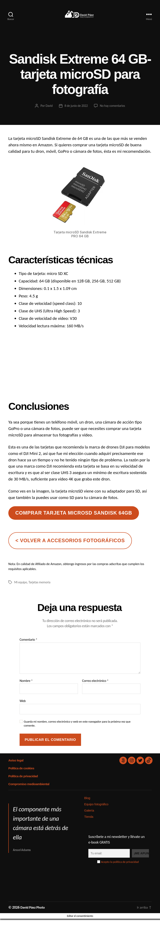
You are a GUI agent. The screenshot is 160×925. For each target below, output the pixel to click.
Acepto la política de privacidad (120, 868)
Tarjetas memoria (40, 588)
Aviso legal (15, 766)
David (48, 112)
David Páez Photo (33, 913)
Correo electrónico (95, 687)
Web (23, 707)
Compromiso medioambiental (28, 790)
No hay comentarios (113, 112)
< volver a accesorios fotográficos (70, 546)
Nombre (26, 687)
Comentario (28, 646)
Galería (89, 816)
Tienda (88, 823)
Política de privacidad (23, 782)
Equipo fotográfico (96, 810)
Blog (87, 804)
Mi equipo (21, 588)
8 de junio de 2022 (76, 112)
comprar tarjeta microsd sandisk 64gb (73, 519)
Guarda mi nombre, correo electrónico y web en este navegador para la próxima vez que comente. (77, 730)
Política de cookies (21, 774)
